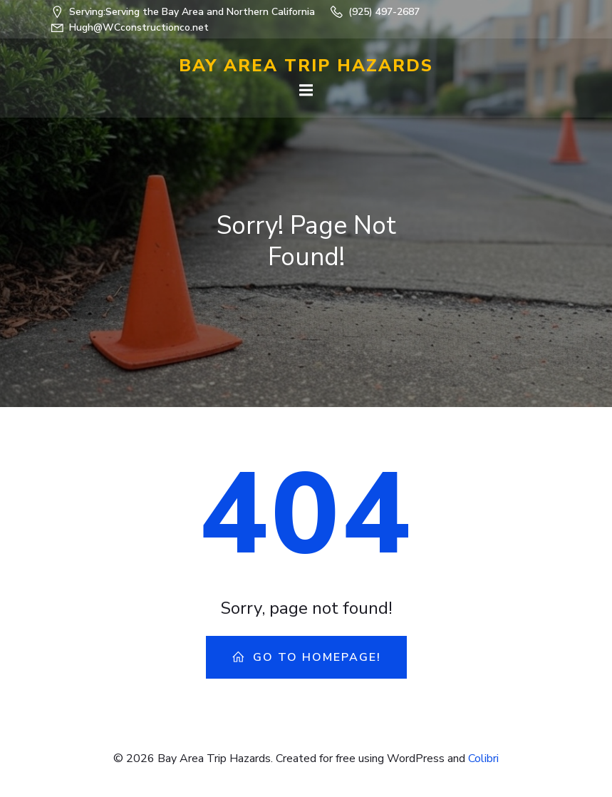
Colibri (483, 758)
